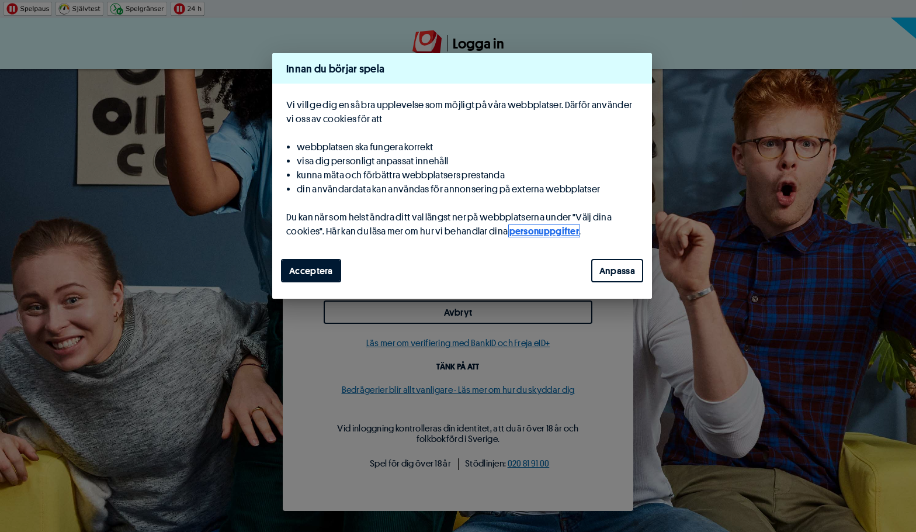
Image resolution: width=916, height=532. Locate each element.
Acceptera (311, 270)
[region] (462, 176)
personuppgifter (544, 231)
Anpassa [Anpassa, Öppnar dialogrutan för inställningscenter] (617, 270)
